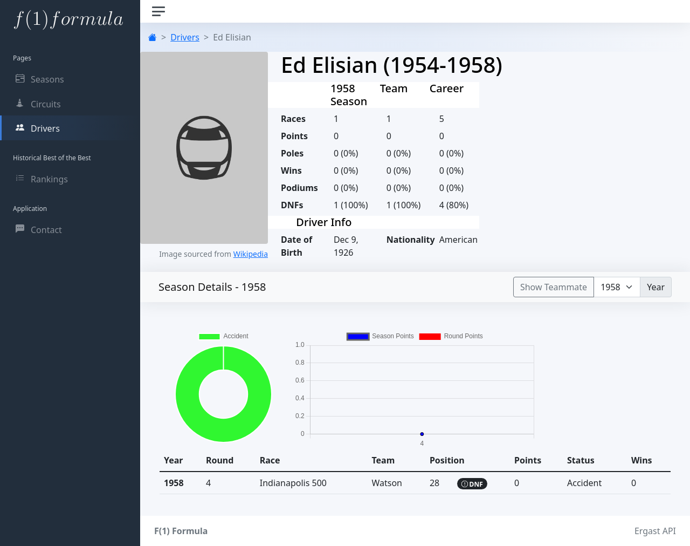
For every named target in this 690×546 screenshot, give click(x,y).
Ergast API (655, 531)
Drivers (184, 37)
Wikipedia (250, 254)
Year (656, 287)
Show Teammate (553, 287)
